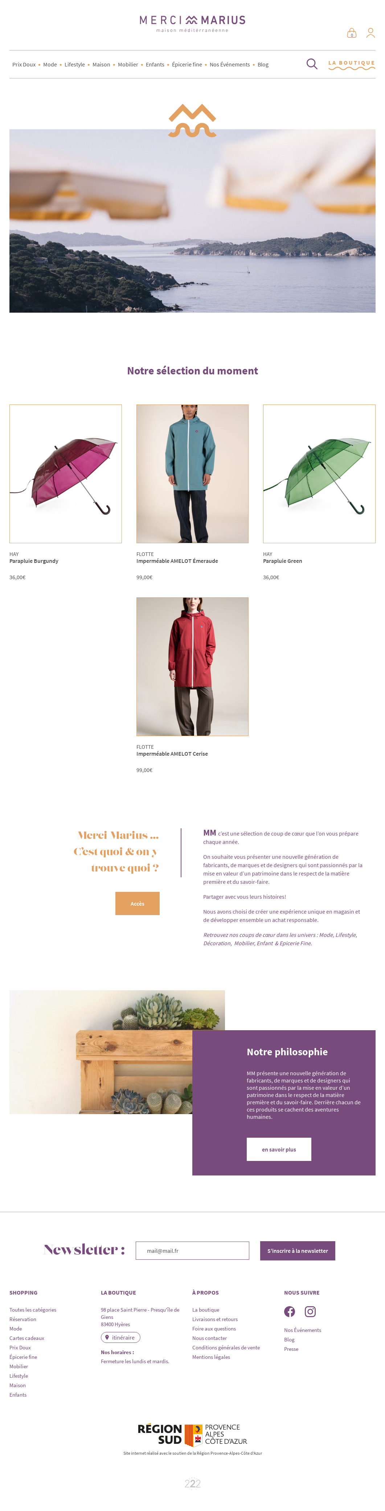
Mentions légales (211, 1356)
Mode (50, 64)
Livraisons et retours (215, 1319)
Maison (101, 64)
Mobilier (128, 64)
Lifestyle (75, 64)
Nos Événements (230, 64)
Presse (291, 1348)
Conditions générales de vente (226, 1347)
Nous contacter (209, 1338)
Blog (263, 64)
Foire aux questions (214, 1328)
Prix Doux (24, 64)
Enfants (155, 64)
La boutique (205, 1309)
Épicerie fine (187, 64)
